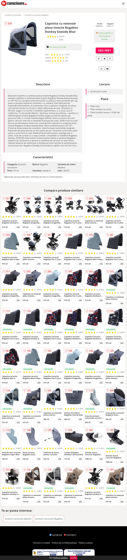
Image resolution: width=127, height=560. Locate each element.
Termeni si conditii (41, 542)
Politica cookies (86, 542)
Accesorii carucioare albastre (18, 518)
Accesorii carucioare (13, 15)
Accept (73, 557)
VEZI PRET (104, 50)
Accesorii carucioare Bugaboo (37, 15)
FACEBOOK (55, 535)
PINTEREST (70, 535)
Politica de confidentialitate (64, 542)
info (18, 227)
